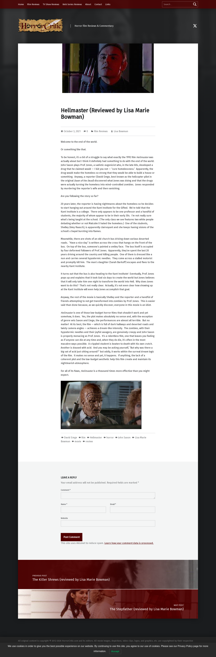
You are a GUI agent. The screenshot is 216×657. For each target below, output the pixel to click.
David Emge (70, 437)
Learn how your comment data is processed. (129, 543)
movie (78, 441)
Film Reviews (33, 4)
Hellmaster (96, 437)
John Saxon (124, 437)
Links (107, 4)
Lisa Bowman (121, 131)
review (89, 441)
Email (113, 504)
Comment (65, 490)
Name (64, 504)
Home (21, 4)
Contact (98, 4)
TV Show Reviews (51, 4)
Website (64, 518)
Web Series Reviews (72, 4)
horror (110, 437)
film (83, 437)
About (88, 4)
